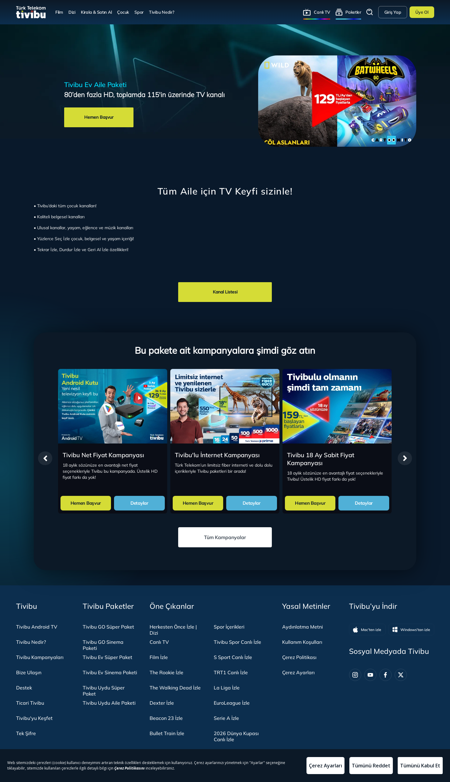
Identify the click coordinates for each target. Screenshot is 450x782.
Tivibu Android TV (36, 627)
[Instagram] (355, 675)
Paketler (353, 12)
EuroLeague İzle (232, 703)
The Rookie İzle (166, 672)
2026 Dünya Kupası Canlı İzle (236, 736)
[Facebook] (385, 675)
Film (59, 12)
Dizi (71, 12)
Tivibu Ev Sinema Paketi (110, 672)
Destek (24, 688)
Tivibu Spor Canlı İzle (237, 642)
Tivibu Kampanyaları (40, 657)
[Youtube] (370, 675)
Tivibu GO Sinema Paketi (103, 645)
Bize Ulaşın (28, 672)
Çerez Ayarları (298, 672)
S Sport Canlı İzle (233, 657)
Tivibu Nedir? (161, 12)
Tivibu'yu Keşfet (34, 718)
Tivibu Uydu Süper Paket (104, 691)
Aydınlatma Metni (302, 627)
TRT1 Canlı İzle (231, 672)
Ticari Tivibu (30, 703)
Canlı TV (322, 12)
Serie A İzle (226, 718)
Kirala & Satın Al (96, 12)
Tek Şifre (26, 733)
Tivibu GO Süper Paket (108, 627)
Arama (369, 12)
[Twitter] (401, 675)
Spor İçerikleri (229, 627)
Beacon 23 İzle (166, 718)
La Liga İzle (227, 688)
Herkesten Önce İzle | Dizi (173, 630)
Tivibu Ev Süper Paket (107, 657)
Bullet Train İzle (167, 733)
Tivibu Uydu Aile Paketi (109, 703)
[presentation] (45, 458)
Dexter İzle (162, 703)
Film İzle (159, 657)
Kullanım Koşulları (302, 642)
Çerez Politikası (299, 657)
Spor (139, 12)
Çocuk (123, 12)
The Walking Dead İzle (175, 688)
